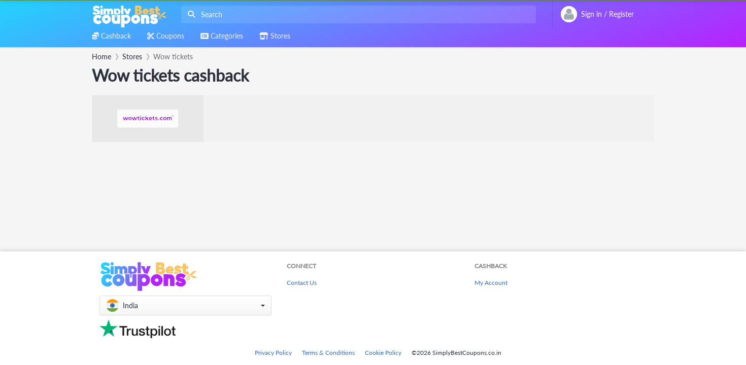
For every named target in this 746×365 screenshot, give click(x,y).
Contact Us (302, 282)
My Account (490, 282)
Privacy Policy (273, 352)
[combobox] (356, 14)
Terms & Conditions (328, 352)
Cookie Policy (383, 352)
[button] (185, 305)
